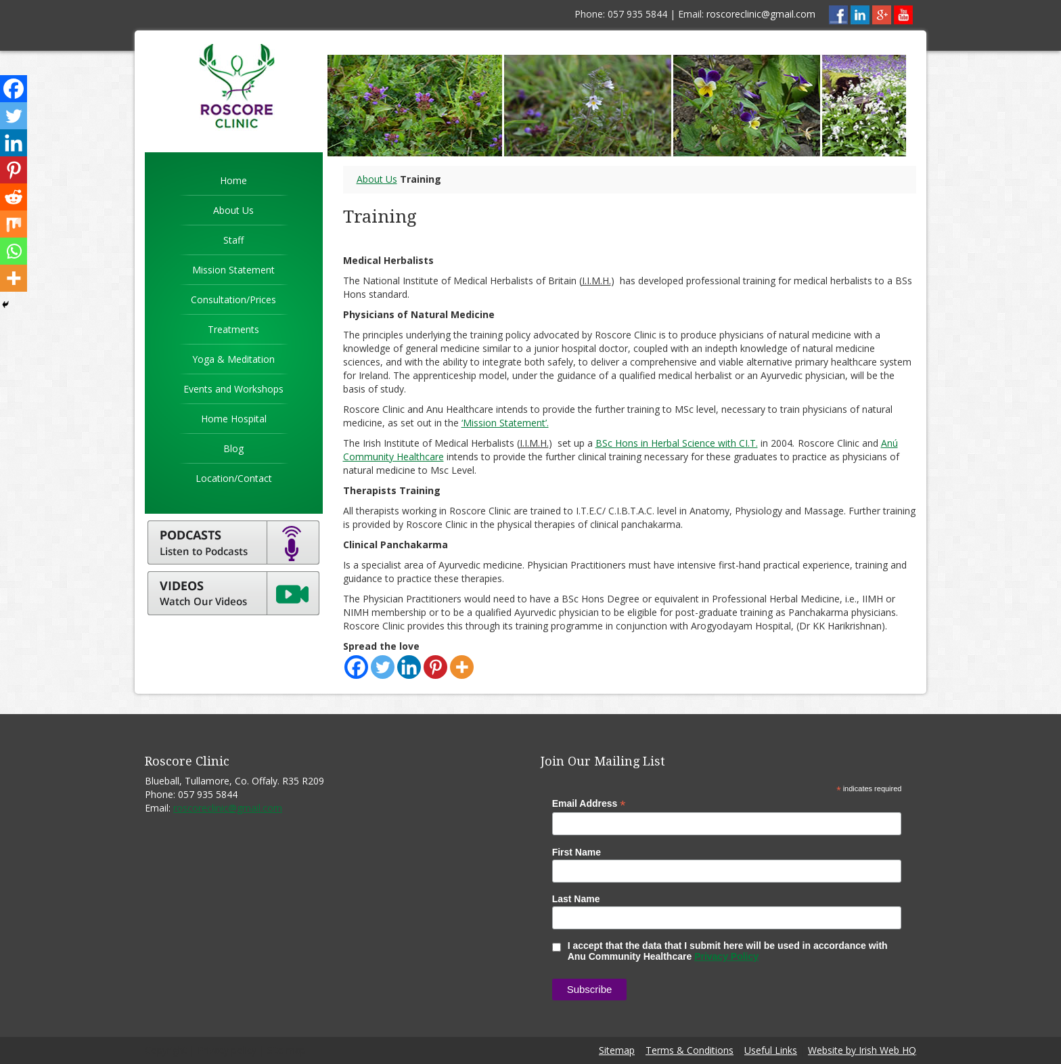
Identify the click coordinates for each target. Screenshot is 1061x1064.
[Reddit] (13, 196)
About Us (233, 210)
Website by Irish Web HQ (862, 1050)
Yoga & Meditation (233, 359)
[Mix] (13, 224)
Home (233, 180)
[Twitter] (382, 667)
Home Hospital (234, 418)
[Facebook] (356, 667)
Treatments (233, 329)
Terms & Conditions (689, 1050)
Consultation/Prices (233, 299)
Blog (233, 448)
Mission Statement (233, 269)
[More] (462, 667)
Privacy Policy (726, 956)
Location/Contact (234, 478)
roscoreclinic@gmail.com (760, 13)
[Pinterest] (435, 667)
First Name (576, 852)
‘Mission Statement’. (505, 422)
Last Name (576, 898)
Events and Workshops (233, 388)
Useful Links (770, 1050)
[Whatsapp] (13, 251)
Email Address (589, 803)
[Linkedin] (409, 667)
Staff (233, 240)
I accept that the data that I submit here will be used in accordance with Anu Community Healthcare (720, 951)
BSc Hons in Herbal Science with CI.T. (676, 443)
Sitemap (617, 1050)
